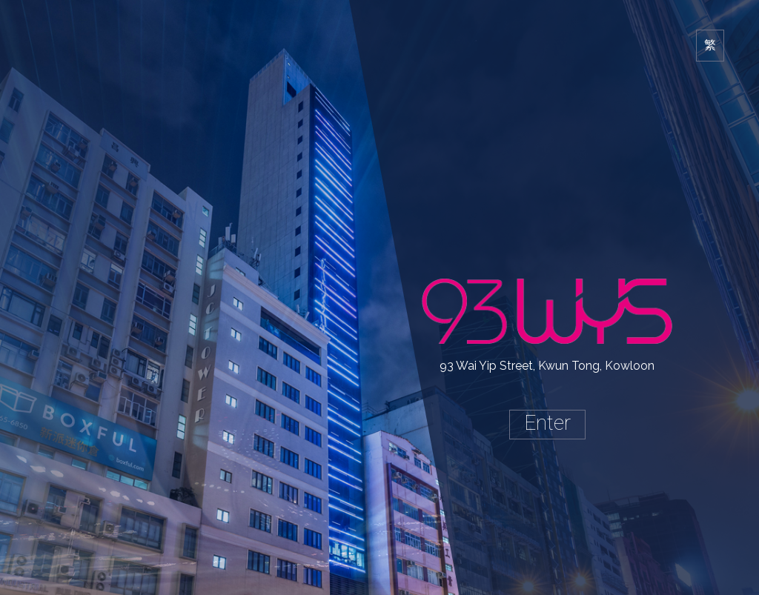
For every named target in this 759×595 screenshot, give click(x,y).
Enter (547, 422)
